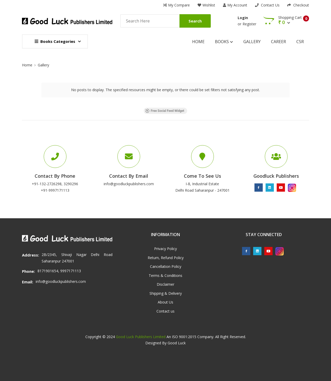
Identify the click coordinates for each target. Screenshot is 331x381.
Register (249, 23)
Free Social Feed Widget (164, 111)
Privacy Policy (165, 248)
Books (224, 42)
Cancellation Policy (165, 266)
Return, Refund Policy (166, 257)
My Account (235, 5)
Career (278, 41)
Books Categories (55, 41)
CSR (300, 41)
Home (198, 41)
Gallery (252, 41)
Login (243, 17)
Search (195, 21)
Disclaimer (165, 284)
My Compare (176, 5)
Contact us (165, 311)
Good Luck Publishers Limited (141, 336)
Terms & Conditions (165, 275)
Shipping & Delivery (165, 293)
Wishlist (206, 5)
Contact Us (267, 5)
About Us (165, 302)
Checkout (298, 5)
